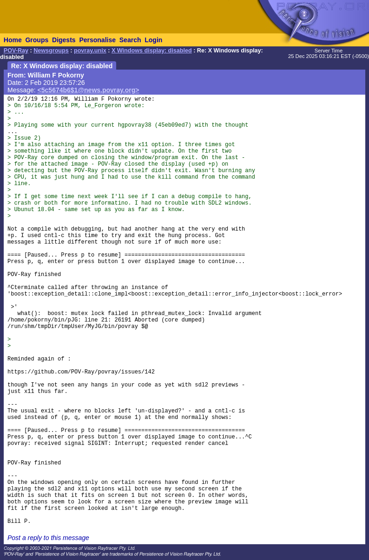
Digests (64, 40)
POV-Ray (16, 50)
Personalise (97, 40)
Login (153, 40)
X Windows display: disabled (152, 50)
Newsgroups (51, 50)
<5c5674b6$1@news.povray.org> (88, 90)
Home (13, 40)
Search (130, 40)
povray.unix (90, 50)
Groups (36, 40)
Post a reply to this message (48, 537)
